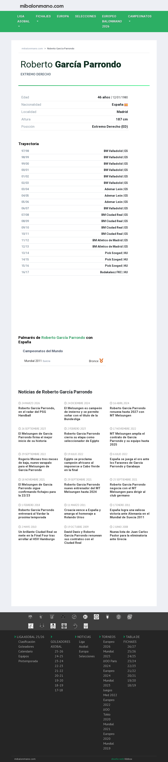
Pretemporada (28, 661)
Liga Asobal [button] (23, 19)
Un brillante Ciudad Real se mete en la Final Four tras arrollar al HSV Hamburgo (37, 535)
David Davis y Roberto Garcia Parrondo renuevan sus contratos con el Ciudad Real (83, 537)
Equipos (23, 656)
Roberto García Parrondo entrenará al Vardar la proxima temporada (36, 513)
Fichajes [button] (43, 16)
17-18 (59, 690)
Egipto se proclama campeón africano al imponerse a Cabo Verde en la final (82, 464)
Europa (64, 16)
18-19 (59, 685)
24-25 (59, 656)
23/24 (131, 661)
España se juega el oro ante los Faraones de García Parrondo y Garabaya (129, 462)
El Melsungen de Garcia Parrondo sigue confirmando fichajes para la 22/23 (37, 490)
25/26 (131, 651)
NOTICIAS (83, 637)
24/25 (131, 656)
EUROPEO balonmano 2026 (113, 21)
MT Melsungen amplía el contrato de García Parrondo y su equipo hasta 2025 (129, 439)
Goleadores (26, 646)
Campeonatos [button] (140, 16)
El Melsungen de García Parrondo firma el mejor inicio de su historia (35, 437)
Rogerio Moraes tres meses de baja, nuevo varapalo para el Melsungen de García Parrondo (38, 464)
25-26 (59, 651)
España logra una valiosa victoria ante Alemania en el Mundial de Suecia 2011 (129, 513)
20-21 (59, 675)
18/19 (131, 685)
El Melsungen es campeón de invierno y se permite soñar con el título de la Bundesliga (83, 413)
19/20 (131, 680)
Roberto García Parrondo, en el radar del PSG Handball (36, 411)
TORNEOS (107, 637)
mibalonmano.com (32, 48)
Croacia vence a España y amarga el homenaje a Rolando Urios (82, 513)
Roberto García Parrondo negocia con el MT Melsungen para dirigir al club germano (128, 490)
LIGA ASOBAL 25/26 (29, 637)
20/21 (131, 675)
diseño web (118, 758)
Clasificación (26, 642)
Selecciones (87, 16)
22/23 (131, 666)
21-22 (59, 671)
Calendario (25, 651)
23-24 (59, 661)
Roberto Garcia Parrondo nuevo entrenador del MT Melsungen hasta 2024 (82, 488)
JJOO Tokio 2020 (106, 714)
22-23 (59, 666)
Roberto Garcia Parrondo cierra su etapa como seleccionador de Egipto (82, 437)
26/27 (131, 646)
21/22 (131, 671)
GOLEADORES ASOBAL (60, 641)
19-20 (59, 680)
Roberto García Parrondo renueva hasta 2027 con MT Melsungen (128, 411)
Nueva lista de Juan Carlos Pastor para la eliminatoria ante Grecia (129, 535)
